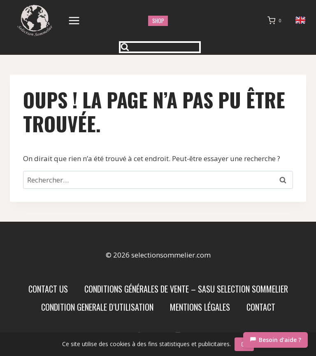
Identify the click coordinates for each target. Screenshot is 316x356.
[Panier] (276, 20)
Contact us (48, 289)
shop (158, 20)
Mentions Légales (200, 307)
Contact (260, 307)
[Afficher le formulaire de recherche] (160, 47)
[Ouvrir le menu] (74, 20)
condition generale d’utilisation (97, 307)
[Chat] (275, 340)
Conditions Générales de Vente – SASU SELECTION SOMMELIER (186, 289)
